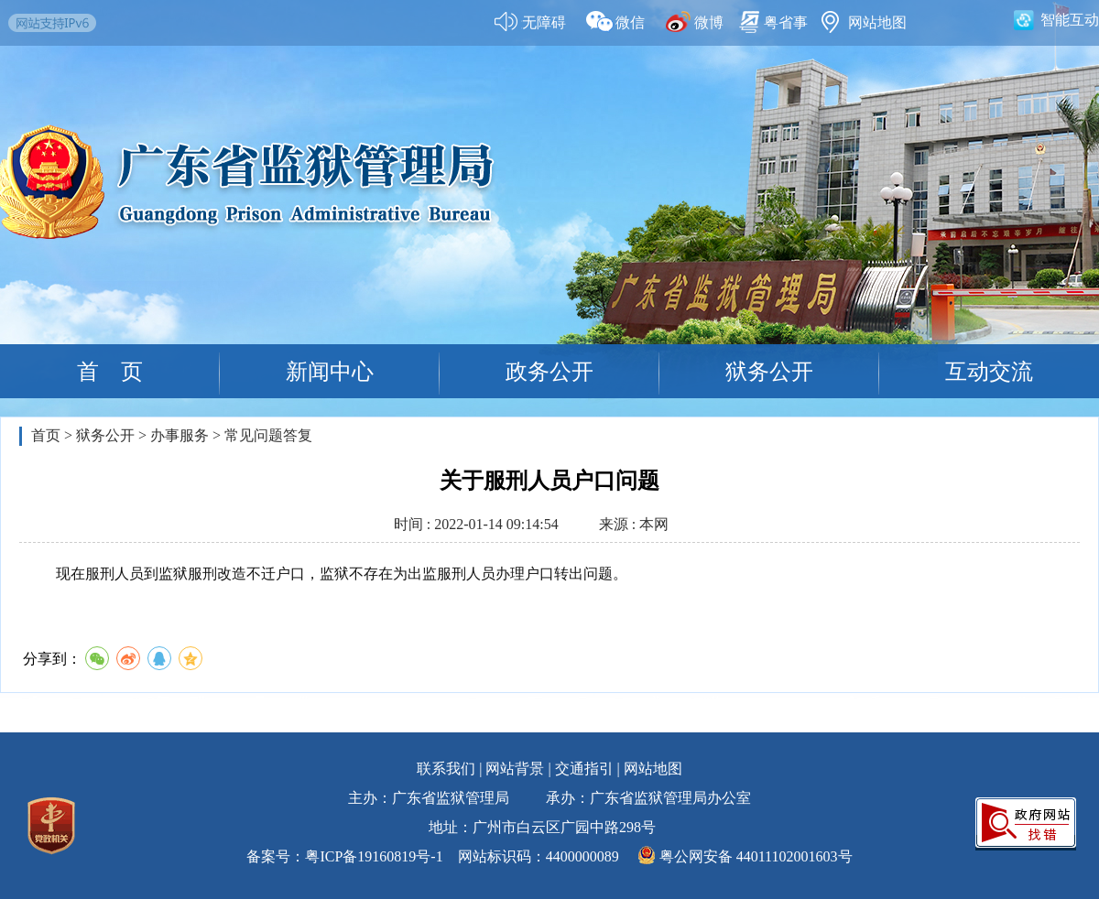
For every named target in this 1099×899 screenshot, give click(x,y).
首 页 (110, 372)
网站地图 (653, 768)
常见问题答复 (268, 435)
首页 (45, 435)
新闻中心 (330, 372)
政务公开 (549, 372)
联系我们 (446, 768)
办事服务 (179, 435)
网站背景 (514, 768)
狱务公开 (769, 372)
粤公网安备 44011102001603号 (756, 856)
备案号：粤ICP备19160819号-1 (344, 856)
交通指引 (584, 768)
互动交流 (989, 372)
